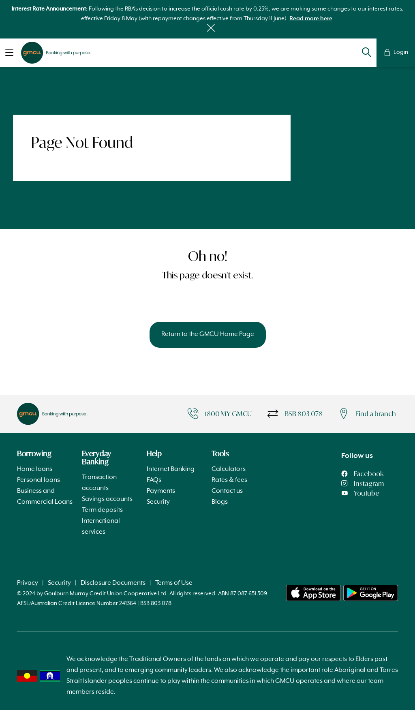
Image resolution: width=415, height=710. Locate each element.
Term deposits (102, 510)
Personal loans (38, 480)
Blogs (220, 502)
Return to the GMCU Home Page (207, 334)
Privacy (27, 583)
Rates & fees (229, 480)
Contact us (227, 491)
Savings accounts (107, 499)
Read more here (310, 18)
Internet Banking (171, 469)
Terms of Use (174, 583)
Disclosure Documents (113, 583)
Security (158, 502)
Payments (161, 491)
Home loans (34, 469)
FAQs (154, 480)
